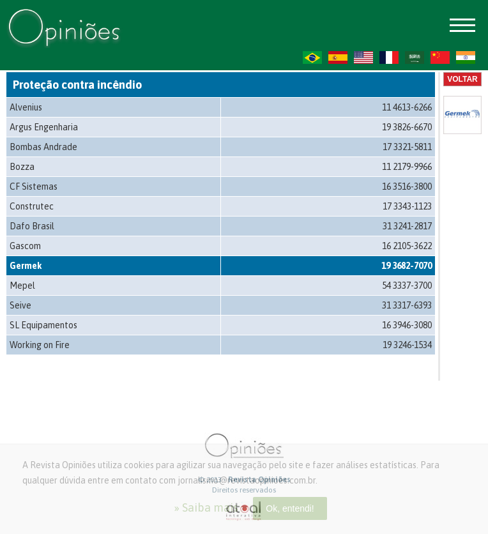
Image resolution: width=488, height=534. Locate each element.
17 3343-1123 (407, 206)
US (363, 57)
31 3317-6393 (407, 305)
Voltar (462, 79)
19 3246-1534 (407, 345)
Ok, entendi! (290, 508)
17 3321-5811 (407, 147)
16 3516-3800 (407, 186)
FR (389, 57)
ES (337, 57)
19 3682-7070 (406, 266)
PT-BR (312, 57)
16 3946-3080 (407, 325)
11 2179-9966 (407, 167)
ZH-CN (440, 57)
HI (465, 57)
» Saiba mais (206, 507)
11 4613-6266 (407, 107)
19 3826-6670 (407, 127)
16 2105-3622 (407, 246)
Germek (26, 266)
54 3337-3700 (407, 285)
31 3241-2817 (407, 226)
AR (414, 57)
